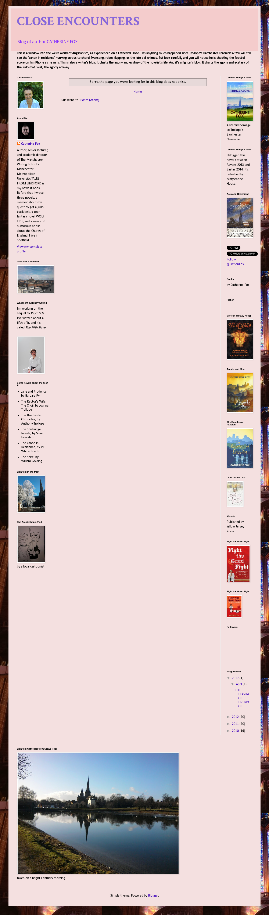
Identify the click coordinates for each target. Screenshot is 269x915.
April (239, 684)
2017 (236, 678)
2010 (236, 731)
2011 (236, 724)
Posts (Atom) (89, 100)
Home (137, 92)
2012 (236, 717)
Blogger (153, 895)
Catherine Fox (30, 144)
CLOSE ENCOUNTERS (78, 21)
